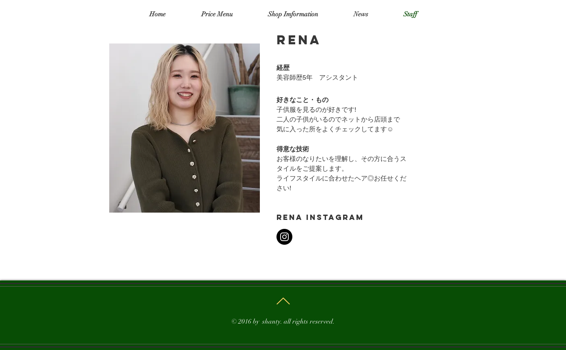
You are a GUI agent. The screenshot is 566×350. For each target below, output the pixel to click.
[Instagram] (284, 237)
